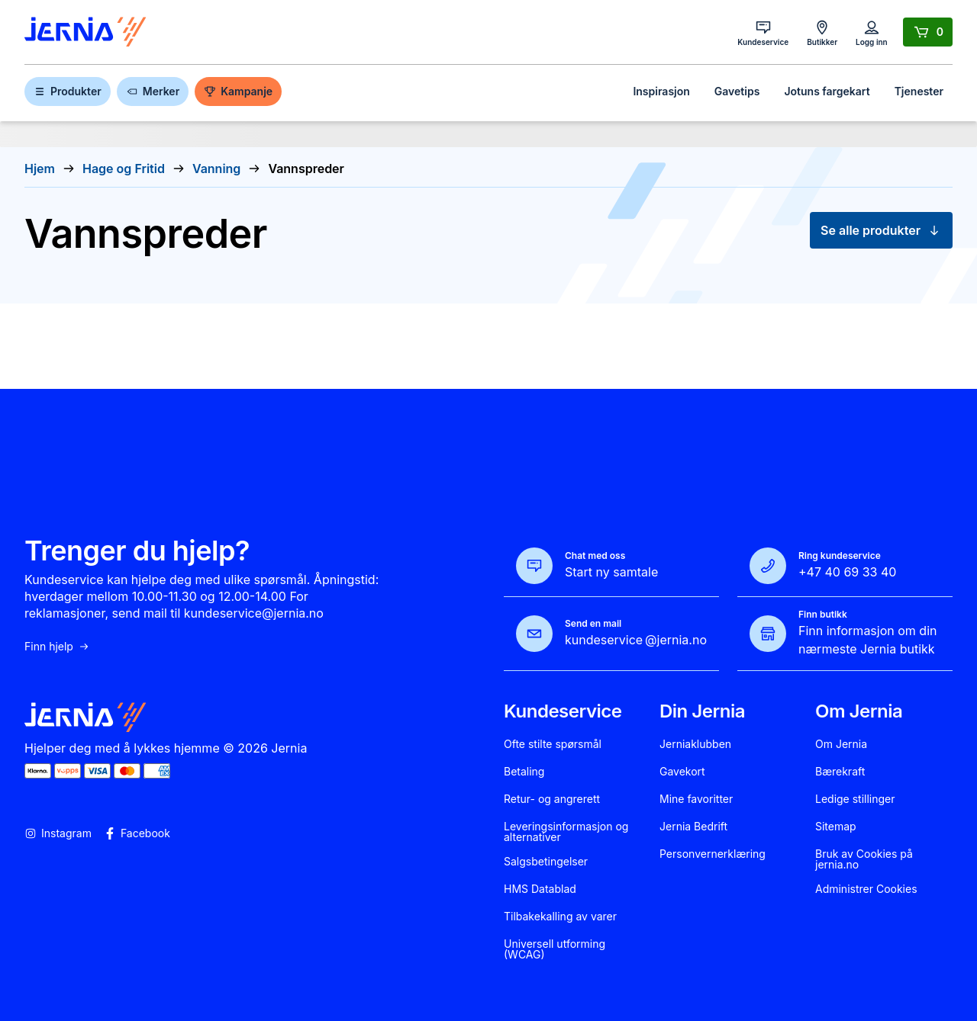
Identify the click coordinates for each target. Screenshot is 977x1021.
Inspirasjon (661, 91)
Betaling (524, 771)
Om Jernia (841, 744)
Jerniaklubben (695, 744)
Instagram (58, 833)
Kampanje (238, 91)
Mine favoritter (696, 799)
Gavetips (737, 91)
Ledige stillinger (855, 799)
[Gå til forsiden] (85, 32)
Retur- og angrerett (552, 799)
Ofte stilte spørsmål (552, 744)
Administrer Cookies (866, 889)
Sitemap (835, 826)
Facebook (137, 833)
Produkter (68, 91)
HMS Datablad (540, 889)
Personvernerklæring (712, 854)
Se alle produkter (881, 230)
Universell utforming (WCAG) (554, 949)
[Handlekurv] (928, 32)
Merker (152, 91)
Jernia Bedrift (693, 826)
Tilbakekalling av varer (560, 916)
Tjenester (919, 91)
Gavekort (682, 771)
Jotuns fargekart (826, 91)
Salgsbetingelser (546, 861)
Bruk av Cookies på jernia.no (864, 859)
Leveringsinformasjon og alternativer (566, 832)
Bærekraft (840, 771)
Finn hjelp (57, 647)
